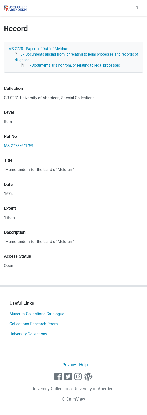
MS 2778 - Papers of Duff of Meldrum (38, 49)
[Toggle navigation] (137, 8)
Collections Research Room (33, 323)
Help (83, 364)
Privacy (69, 364)
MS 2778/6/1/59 (18, 145)
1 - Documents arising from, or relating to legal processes (73, 65)
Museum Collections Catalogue (36, 313)
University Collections (28, 334)
